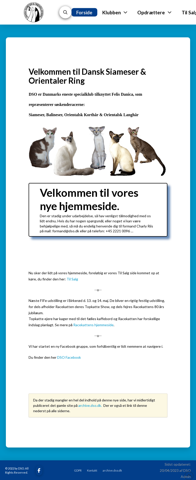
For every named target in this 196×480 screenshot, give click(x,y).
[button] (65, 12)
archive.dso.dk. (90, 405)
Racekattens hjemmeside (93, 325)
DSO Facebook (69, 357)
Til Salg (72, 279)
